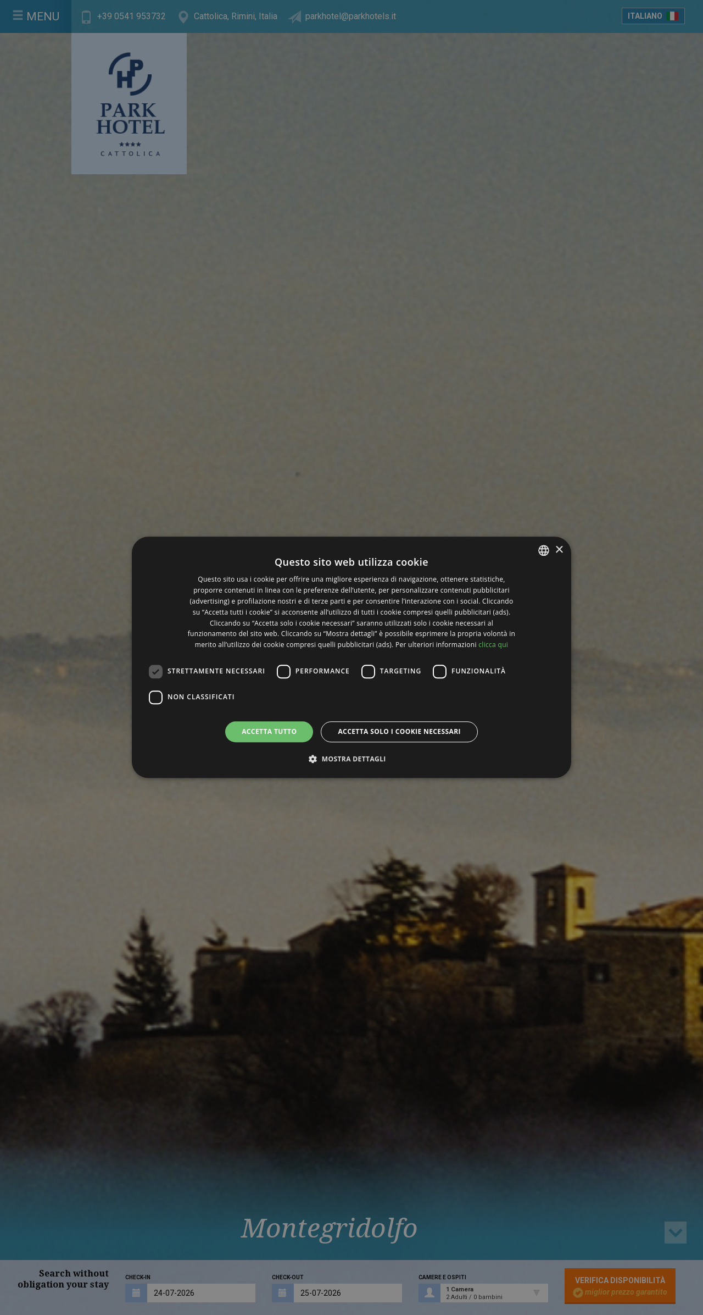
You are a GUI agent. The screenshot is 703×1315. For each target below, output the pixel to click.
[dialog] (351, 657)
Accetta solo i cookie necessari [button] (399, 731)
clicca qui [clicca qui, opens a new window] (493, 644)
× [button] (559, 550)
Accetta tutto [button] (269, 731)
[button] (351, 759)
